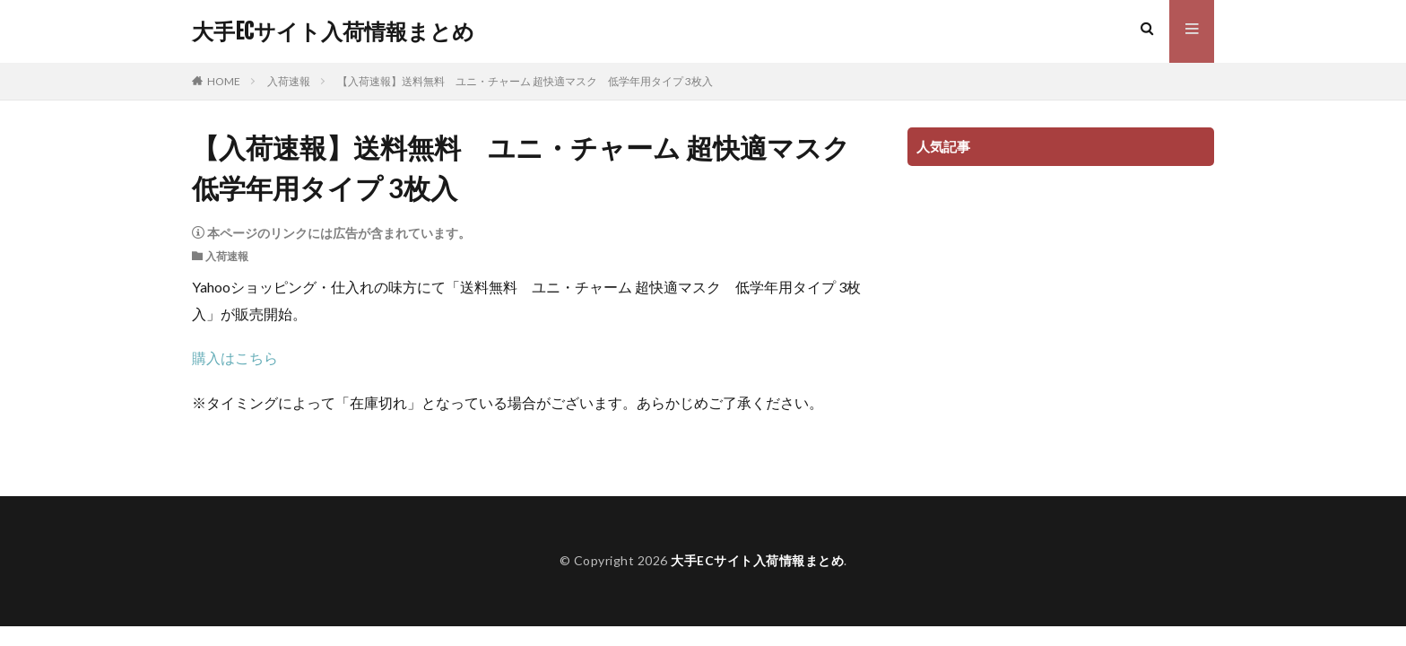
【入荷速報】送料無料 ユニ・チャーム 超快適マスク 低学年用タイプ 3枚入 (525, 81)
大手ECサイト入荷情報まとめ (333, 31)
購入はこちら (235, 357)
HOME (223, 81)
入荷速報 (288, 81)
